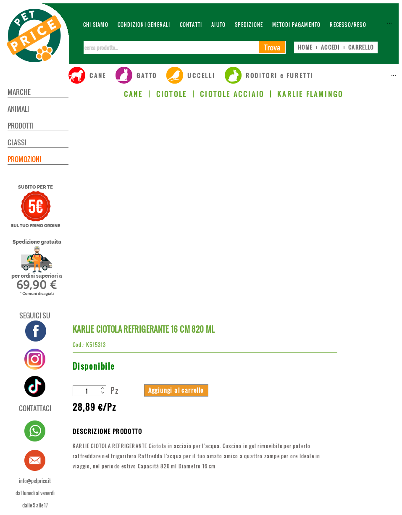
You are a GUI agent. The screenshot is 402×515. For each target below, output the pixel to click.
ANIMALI (18, 109)
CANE (133, 94)
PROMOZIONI (24, 159)
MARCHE (19, 92)
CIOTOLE (171, 94)
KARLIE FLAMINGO (310, 94)
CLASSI (17, 142)
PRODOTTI (21, 126)
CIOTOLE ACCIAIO (232, 94)
